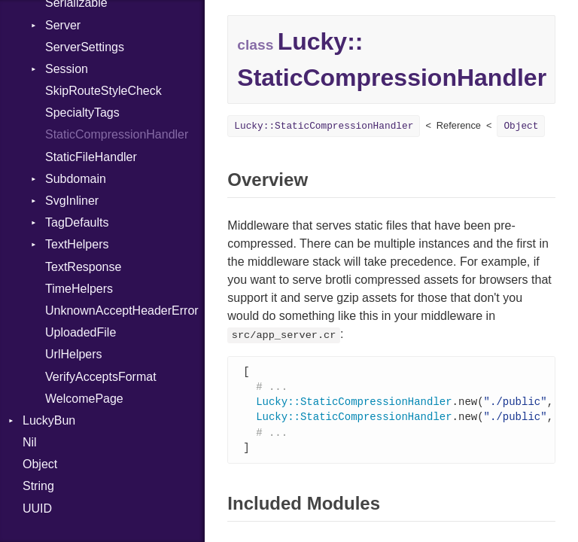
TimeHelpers (79, 288)
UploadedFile (80, 332)
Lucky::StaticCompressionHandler (323, 126)
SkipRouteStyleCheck (103, 90)
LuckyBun (49, 420)
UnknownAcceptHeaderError (122, 310)
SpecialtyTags (82, 112)
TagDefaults (77, 222)
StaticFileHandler (91, 157)
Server (63, 25)
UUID (37, 508)
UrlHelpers (73, 354)
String (38, 486)
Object (40, 464)
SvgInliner (72, 200)
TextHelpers (76, 244)
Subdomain (75, 178)
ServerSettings (84, 47)
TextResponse (83, 266)
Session (66, 68)
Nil (30, 442)
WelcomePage (84, 398)
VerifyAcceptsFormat (101, 376)
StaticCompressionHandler (116, 134)
